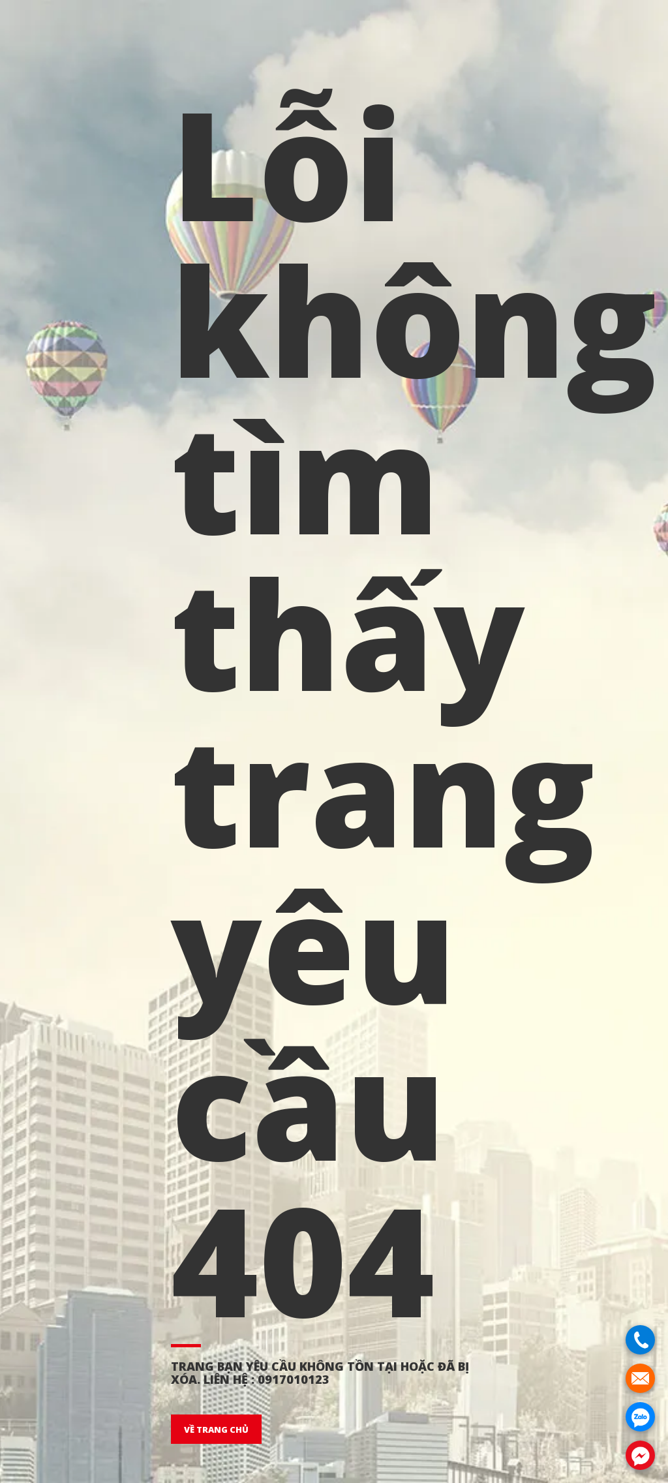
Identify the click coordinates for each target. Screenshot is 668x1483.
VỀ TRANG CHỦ (216, 1429)
